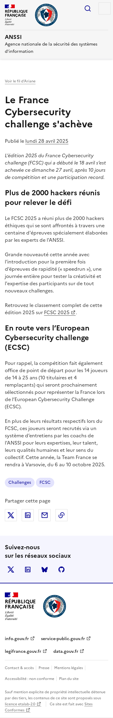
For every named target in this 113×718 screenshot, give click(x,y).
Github (61, 569)
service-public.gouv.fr (63, 639)
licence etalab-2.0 (20, 704)
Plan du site (69, 678)
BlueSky (45, 569)
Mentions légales (69, 668)
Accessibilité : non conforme (30, 678)
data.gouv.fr (65, 651)
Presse (44, 668)
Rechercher (88, 8)
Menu (105, 8)
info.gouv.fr (17, 639)
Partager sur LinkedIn (28, 515)
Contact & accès (20, 668)
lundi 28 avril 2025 (46, 141)
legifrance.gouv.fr (23, 651)
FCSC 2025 (57, 312)
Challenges (19, 482)
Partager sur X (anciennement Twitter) (11, 515)
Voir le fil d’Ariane (20, 81)
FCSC (45, 482)
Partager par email (45, 515)
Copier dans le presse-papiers (61, 515)
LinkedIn (28, 569)
